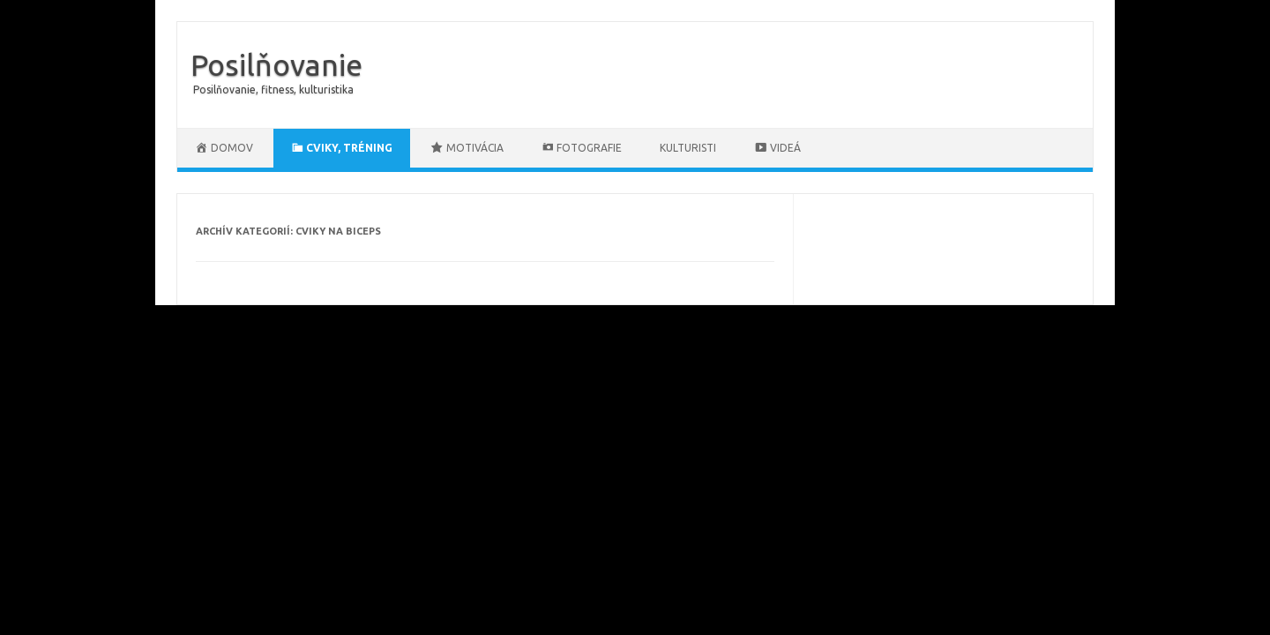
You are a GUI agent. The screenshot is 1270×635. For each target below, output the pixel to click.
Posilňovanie (276, 64)
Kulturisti (688, 147)
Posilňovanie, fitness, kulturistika (273, 89)
